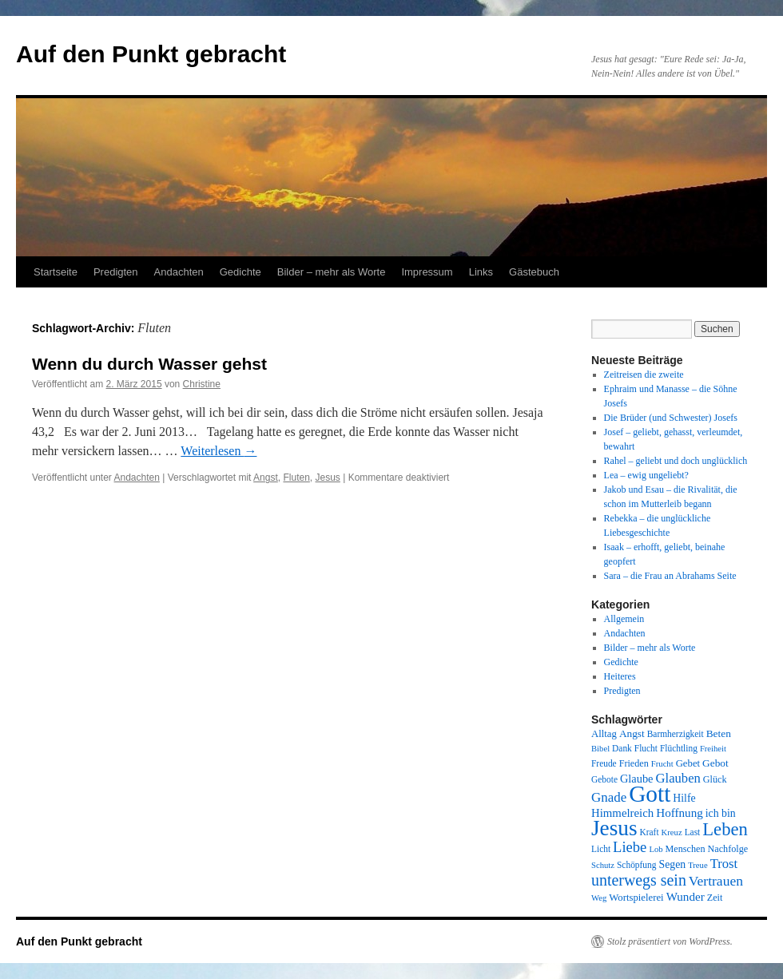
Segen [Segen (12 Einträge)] (672, 864)
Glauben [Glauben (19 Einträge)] (678, 778)
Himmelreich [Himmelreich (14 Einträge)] (622, 813)
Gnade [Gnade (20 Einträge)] (608, 797)
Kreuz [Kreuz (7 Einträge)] (672, 832)
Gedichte (240, 272)
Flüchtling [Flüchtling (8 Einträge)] (679, 748)
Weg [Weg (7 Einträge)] (598, 898)
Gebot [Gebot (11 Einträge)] (715, 763)
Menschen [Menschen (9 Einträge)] (685, 848)
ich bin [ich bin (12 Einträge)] (720, 813)
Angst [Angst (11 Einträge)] (632, 733)
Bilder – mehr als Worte (331, 272)
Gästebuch (534, 272)
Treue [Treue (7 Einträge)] (697, 865)
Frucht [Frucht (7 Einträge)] (662, 763)
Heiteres (620, 676)
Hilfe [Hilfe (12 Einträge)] (684, 798)
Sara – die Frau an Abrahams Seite (670, 575)
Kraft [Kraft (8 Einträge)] (649, 832)
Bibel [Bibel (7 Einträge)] (600, 748)
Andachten (179, 272)
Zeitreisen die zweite (644, 374)
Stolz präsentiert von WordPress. (670, 941)
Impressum (426, 272)
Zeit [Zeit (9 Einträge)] (715, 897)
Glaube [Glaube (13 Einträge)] (637, 778)
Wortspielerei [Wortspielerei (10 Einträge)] (636, 897)
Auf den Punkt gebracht (151, 54)
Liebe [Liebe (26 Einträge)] (629, 846)
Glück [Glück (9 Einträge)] (715, 779)
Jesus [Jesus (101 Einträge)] (614, 828)
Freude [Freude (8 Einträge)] (604, 763)
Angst (265, 477)
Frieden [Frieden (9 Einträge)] (634, 763)
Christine (202, 384)
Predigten (115, 272)
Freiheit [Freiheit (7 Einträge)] (713, 748)
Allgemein (624, 618)
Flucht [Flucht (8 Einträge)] (646, 748)
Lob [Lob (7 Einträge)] (655, 849)
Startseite (56, 272)
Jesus (328, 477)
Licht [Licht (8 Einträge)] (600, 849)
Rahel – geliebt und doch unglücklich (676, 460)
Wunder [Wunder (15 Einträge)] (685, 896)
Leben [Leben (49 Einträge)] (725, 829)
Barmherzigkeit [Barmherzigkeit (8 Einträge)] (675, 734)
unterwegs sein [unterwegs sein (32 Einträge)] (638, 880)
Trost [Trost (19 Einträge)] (724, 863)
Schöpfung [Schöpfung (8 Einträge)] (636, 865)
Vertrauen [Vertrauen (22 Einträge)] (716, 881)
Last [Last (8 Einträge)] (693, 832)
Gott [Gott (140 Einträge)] (649, 794)
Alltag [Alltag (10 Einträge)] (604, 733)
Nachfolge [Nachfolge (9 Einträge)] (728, 848)
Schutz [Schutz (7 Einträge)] (602, 865)
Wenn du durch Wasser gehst (149, 364)
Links (481, 272)
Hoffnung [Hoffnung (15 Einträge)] (679, 813)
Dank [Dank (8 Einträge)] (622, 748)
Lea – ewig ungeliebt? (646, 475)
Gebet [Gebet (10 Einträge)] (688, 763)
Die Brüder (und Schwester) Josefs (670, 417)
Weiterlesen (218, 451)
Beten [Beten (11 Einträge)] (718, 733)
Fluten (296, 477)
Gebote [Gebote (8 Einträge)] (604, 779)
